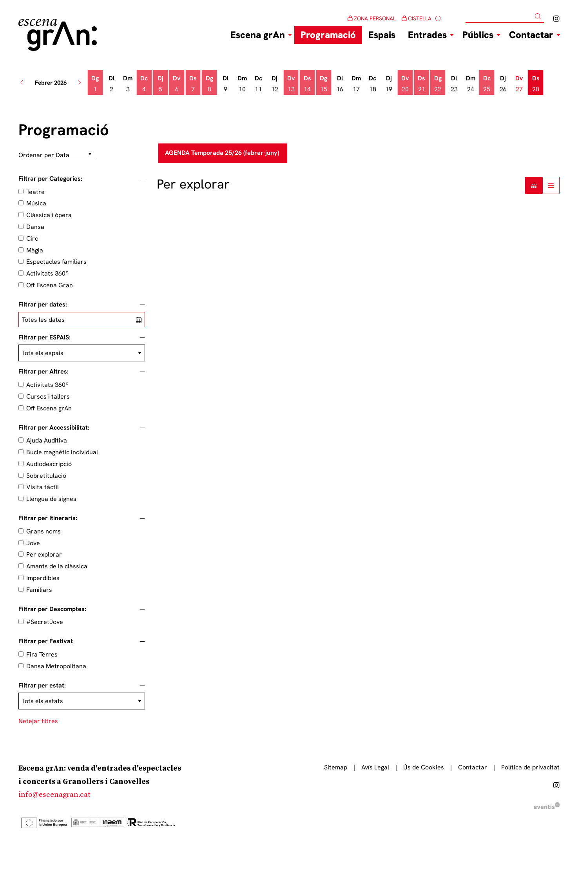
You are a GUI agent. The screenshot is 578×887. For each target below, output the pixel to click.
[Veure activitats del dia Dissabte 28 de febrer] (535, 84)
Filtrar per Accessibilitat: (53, 428)
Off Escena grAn (49, 408)
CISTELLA (416, 18)
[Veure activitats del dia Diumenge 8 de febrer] (209, 84)
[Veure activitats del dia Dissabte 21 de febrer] (421, 84)
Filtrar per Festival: (46, 641)
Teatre (35, 192)
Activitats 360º (47, 273)
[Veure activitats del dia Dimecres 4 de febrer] (144, 84)
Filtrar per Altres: (43, 371)
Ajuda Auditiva (46, 440)
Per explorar (44, 554)
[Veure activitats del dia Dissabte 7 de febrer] (193, 84)
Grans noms (43, 531)
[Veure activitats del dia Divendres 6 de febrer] (176, 84)
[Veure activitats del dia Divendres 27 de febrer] (519, 84)
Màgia (34, 250)
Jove (33, 543)
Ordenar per (36, 155)
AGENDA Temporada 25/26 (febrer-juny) (223, 153)
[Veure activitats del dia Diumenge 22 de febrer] (437, 84)
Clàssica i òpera (49, 215)
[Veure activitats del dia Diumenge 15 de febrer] (323, 84)
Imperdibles (43, 578)
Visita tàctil (42, 487)
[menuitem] (556, 18)
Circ (32, 238)
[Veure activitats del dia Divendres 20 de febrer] (405, 84)
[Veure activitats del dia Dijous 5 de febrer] (160, 84)
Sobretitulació (46, 476)
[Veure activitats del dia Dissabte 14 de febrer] (307, 84)
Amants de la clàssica (56, 566)
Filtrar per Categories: (50, 179)
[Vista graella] (551, 185)
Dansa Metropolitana (56, 666)
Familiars (39, 590)
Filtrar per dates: (42, 304)
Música (36, 203)
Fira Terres (42, 654)
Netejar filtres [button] (38, 721)
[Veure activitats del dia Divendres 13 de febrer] (291, 84)
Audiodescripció (49, 464)
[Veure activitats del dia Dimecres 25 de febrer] (486, 84)
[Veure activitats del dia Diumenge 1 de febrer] (95, 84)
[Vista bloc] (533, 185)
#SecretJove (44, 622)
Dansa (35, 227)
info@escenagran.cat (54, 794)
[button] (539, 16)
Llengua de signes (51, 499)
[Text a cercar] (505, 17)
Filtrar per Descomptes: (52, 609)
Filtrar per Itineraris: (47, 518)
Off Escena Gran (49, 285)
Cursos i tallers (48, 396)
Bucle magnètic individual (62, 452)
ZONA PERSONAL (372, 18)
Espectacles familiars (56, 262)
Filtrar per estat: (42, 685)
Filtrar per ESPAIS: (44, 337)
